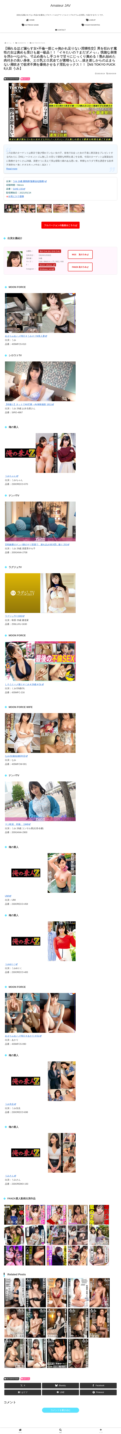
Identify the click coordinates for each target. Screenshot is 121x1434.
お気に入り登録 (16, 196)
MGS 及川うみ (80, 254)
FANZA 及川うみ (80, 266)
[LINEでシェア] (60, 1392)
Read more (11, 169)
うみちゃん (11, 476)
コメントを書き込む (61, 1410)
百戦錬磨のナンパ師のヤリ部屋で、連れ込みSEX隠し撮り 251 (37, 544)
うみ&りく (11, 964)
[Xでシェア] (22, 1385)
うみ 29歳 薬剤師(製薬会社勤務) (30, 181)
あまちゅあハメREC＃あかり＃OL (23, 1036)
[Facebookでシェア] (98, 1385)
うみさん (10, 1176)
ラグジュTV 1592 (14, 616)
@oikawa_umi (47, 269)
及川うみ (25, 79)
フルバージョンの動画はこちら (60, 225)
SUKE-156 (19, 188)
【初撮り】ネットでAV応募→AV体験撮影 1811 (29, 404)
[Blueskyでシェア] (60, 1385)
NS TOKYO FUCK (11, 79)
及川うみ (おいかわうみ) (50, 251)
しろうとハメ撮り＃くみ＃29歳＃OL (24, 684)
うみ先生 (10, 1104)
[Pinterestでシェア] (98, 1392)
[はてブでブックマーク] (22, 1392)
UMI (8, 896)
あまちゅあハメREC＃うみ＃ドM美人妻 (26, 336)
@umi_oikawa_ (47, 265)
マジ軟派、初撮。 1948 (17, 824)
